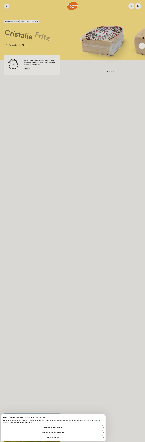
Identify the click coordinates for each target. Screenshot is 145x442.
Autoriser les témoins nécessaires (21, 431)
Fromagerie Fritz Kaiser (29, 21)
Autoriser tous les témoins (21, 426)
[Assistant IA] (131, 6)
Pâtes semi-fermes (12, 21)
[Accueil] (72, 6)
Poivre (27, 68)
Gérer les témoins (21, 436)
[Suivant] (142, 46)
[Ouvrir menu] (6, 6)
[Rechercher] (138, 6)
